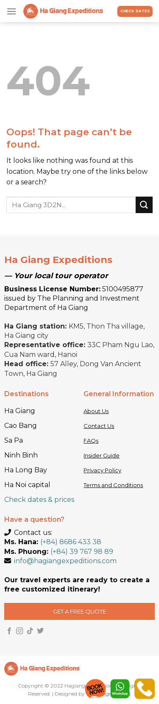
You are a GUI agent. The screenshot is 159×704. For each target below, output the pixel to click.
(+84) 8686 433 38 (70, 542)
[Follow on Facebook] (9, 631)
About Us (96, 411)
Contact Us (99, 425)
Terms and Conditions (113, 485)
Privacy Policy (102, 470)
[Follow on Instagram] (19, 631)
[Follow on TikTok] (30, 631)
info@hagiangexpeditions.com (65, 561)
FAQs (91, 440)
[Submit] (144, 205)
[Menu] (11, 11)
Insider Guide (102, 455)
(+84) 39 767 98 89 (81, 552)
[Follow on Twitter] (40, 631)
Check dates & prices (39, 500)
